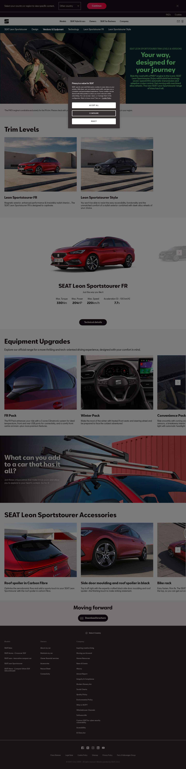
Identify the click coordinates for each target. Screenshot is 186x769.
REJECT (94, 121)
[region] (94, 102)
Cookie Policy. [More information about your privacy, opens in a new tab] (106, 98)
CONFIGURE (93, 113)
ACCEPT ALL (94, 105)
